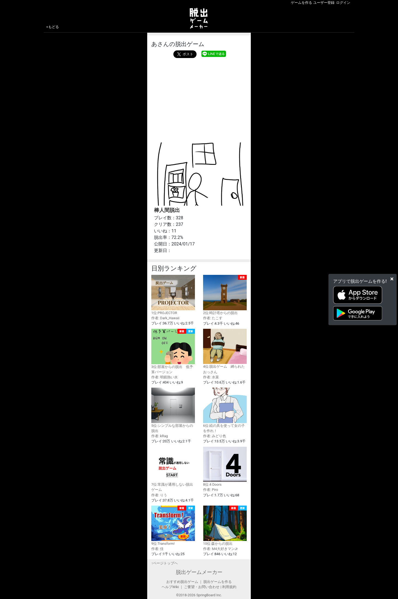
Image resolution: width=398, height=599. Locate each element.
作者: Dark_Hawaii (165, 318)
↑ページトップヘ (164, 563)
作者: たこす (212, 318)
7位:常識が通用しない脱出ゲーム (173, 469)
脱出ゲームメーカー (199, 572)
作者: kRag (159, 436)
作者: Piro (210, 490)
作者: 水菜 (211, 377)
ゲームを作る (301, 3)
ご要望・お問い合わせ (201, 587)
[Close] (392, 278)
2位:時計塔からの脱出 (225, 295)
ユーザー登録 (323, 3)
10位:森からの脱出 (225, 526)
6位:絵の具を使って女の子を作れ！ (225, 410)
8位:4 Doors (225, 467)
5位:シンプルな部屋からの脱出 (173, 410)
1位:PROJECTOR (173, 295)
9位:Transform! (173, 526)
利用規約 (229, 587)
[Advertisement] (199, 99)
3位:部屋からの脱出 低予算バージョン (173, 351)
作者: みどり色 (214, 436)
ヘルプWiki (170, 587)
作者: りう (159, 495)
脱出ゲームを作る (217, 582)
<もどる (52, 27)
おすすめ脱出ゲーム (182, 582)
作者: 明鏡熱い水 (164, 377)
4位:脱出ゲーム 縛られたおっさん (225, 351)
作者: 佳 (157, 549)
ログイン (343, 3)
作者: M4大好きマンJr (220, 549)
